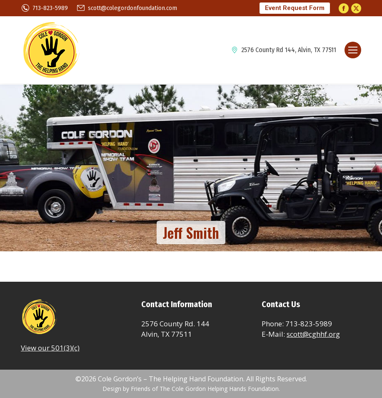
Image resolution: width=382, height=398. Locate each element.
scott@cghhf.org (313, 334)
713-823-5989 (44, 8)
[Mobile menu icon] (353, 50)
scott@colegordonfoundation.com (126, 8)
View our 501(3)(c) (50, 348)
